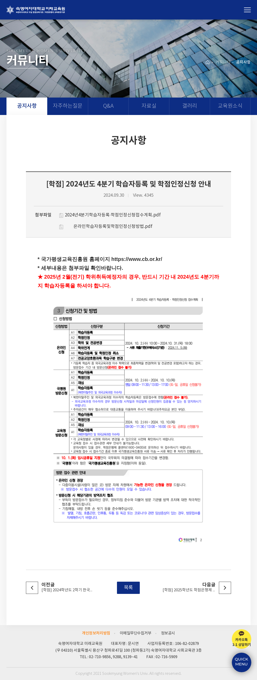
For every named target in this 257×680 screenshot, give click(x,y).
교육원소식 (230, 106)
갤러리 (189, 106)
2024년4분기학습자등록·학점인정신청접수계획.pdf (113, 215)
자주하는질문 (67, 106)
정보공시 (168, 633)
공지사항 (27, 106)
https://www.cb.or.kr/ (136, 259)
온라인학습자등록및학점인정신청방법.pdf (112, 226)
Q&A (108, 106)
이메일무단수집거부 (135, 633)
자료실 (149, 106)
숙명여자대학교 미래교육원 (35, 10)
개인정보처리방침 (96, 633)
